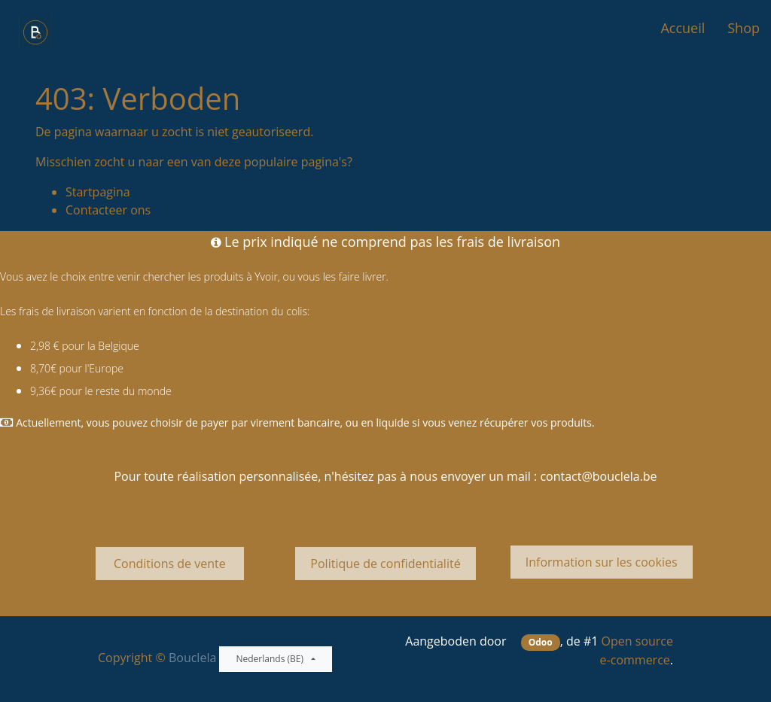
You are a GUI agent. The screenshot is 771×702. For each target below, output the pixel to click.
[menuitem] (682, 28)
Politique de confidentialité (385, 563)
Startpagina (98, 192)
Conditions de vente (170, 563)
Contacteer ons (108, 210)
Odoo (541, 642)
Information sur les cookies (602, 562)
